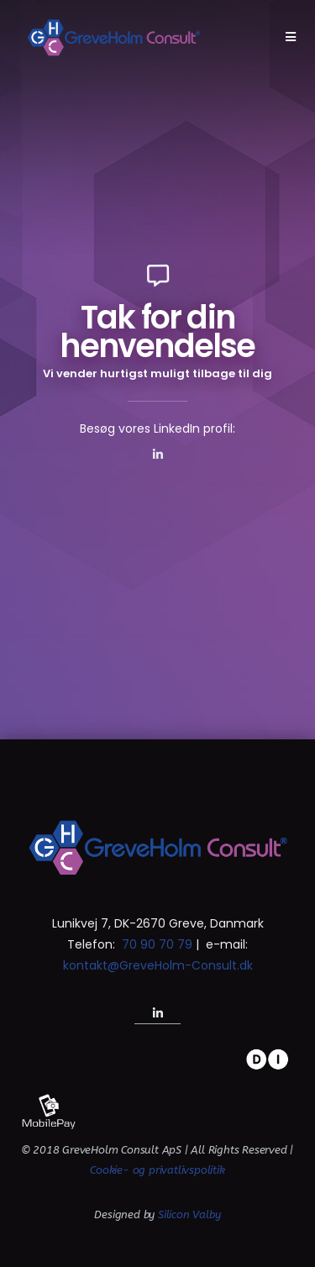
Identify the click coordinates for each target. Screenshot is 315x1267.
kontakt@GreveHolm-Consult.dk (158, 965)
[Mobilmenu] (291, 37)
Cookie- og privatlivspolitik (157, 1170)
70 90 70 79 (155, 944)
